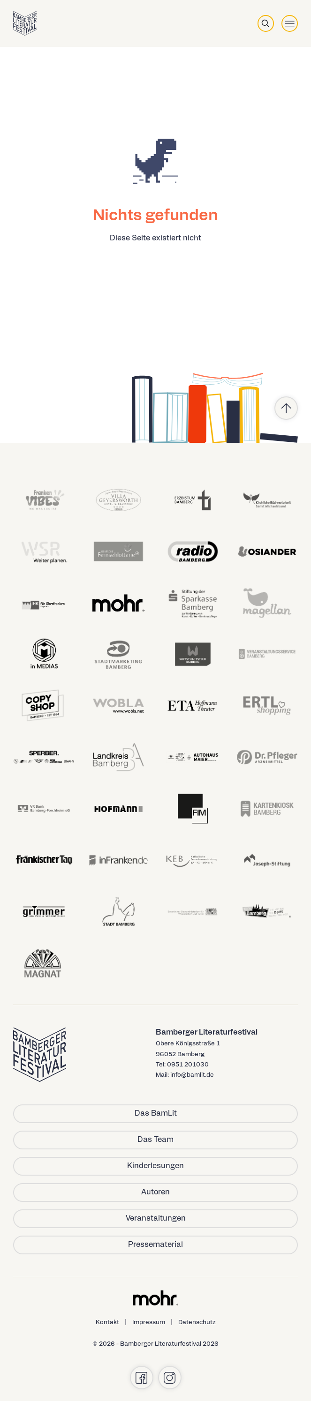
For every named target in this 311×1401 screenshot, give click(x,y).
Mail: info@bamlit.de (185, 1075)
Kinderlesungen (155, 1166)
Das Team (155, 1140)
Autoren (155, 1192)
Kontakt (107, 1322)
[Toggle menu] (289, 23)
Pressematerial (155, 1245)
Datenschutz (197, 1322)
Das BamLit (156, 1114)
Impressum (148, 1322)
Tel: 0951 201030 (182, 1065)
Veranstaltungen (156, 1218)
